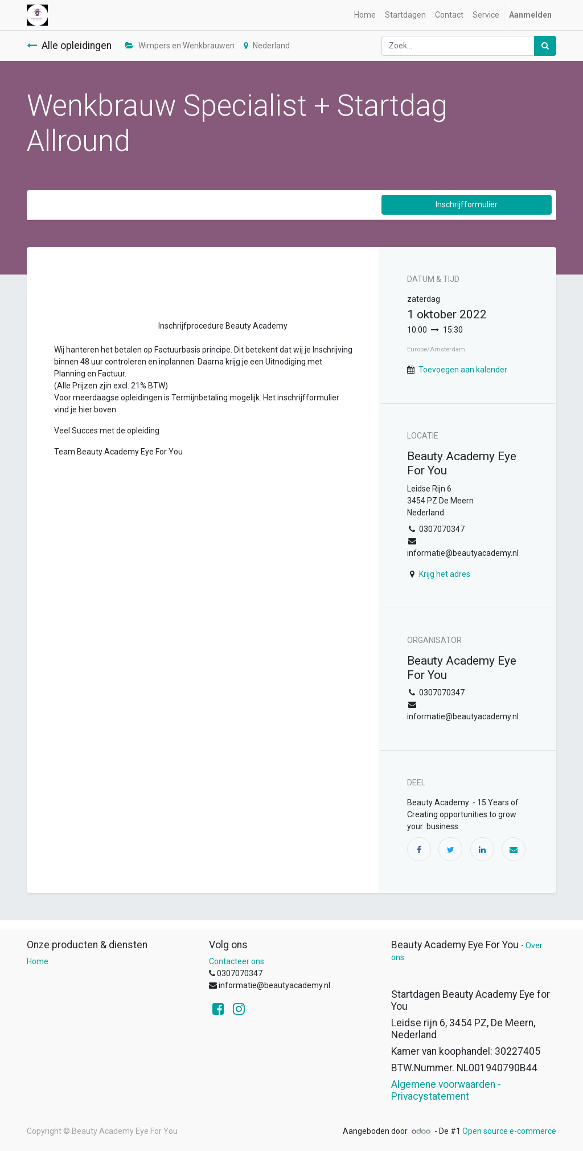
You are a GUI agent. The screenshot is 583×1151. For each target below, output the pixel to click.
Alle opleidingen (69, 45)
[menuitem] (365, 15)
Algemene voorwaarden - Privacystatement (446, 1090)
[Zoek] (545, 46)
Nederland (267, 45)
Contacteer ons (236, 961)
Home (37, 961)
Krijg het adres (444, 574)
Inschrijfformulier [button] (467, 204)
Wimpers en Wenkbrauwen (180, 45)
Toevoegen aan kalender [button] (462, 369)
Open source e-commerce (509, 1131)
